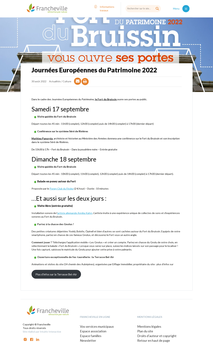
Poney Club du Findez (62, 188)
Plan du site (145, 331)
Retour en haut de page (153, 340)
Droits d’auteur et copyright (156, 336)
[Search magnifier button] (157, 8)
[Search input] (143, 8)
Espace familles (90, 336)
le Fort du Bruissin (106, 99)
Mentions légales (149, 326)
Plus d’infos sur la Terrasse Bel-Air (56, 274)
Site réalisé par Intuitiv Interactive (42, 331)
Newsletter (88, 340)
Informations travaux (107, 8)
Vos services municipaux (97, 326)
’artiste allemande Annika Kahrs (74, 213)
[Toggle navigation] (186, 8)
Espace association (93, 331)
